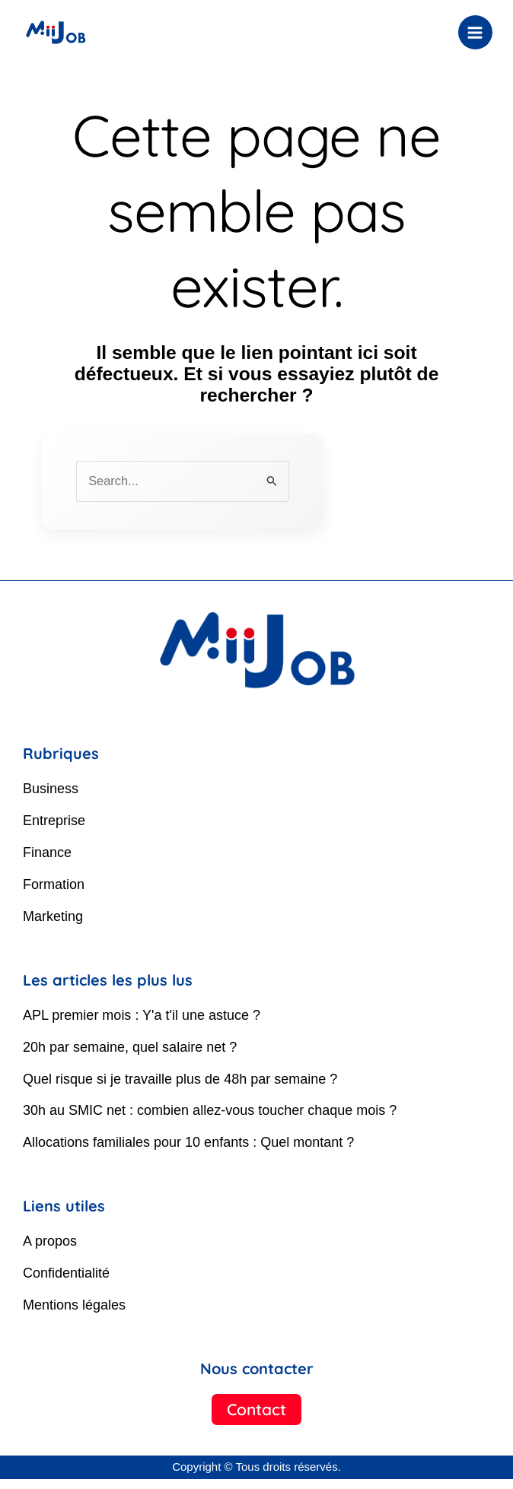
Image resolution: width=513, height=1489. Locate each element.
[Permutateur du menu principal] (468, 32)
